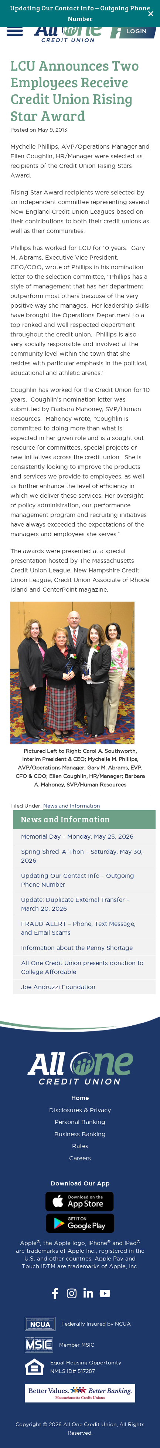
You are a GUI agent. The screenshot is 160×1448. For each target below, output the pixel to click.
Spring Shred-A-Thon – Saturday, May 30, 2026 (82, 856)
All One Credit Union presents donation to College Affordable (82, 967)
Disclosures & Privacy (80, 1110)
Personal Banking (80, 1122)
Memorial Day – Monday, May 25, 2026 (77, 836)
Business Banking (80, 1134)
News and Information (65, 819)
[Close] (151, 13)
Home (80, 1098)
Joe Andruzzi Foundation (58, 987)
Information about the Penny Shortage (77, 947)
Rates (80, 1146)
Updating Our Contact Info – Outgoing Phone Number (77, 880)
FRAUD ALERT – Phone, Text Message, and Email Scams (78, 928)
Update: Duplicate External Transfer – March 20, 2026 (75, 904)
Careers (80, 1158)
